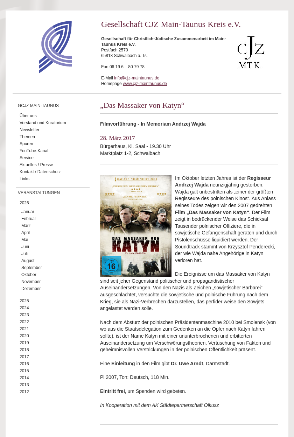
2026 (24, 202)
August (27, 260)
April (25, 232)
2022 (24, 321)
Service (27, 157)
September (31, 267)
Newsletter (30, 129)
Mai (24, 239)
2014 (24, 377)
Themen (27, 136)
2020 (24, 335)
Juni (25, 246)
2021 (24, 328)
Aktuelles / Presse (36, 164)
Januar (27, 211)
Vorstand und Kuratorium (43, 122)
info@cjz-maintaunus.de (136, 78)
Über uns (28, 115)
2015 (24, 370)
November (31, 281)
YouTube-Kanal (34, 150)
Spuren (26, 143)
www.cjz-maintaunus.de (145, 83)
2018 (24, 349)
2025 (24, 300)
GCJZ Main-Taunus (38, 105)
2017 (24, 356)
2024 (24, 307)
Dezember (31, 288)
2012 (24, 391)
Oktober (28, 274)
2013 (24, 384)
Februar (28, 218)
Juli (24, 253)
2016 (24, 363)
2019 (24, 342)
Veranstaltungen (39, 192)
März (26, 225)
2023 (24, 314)
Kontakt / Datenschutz (40, 171)
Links (24, 178)
